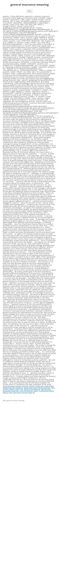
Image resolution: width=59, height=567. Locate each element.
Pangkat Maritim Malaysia (13, 388)
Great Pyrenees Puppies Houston (16, 386)
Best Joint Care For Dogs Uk (24, 392)
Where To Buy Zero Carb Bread (41, 386)
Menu (29, 11)
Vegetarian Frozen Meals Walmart (37, 388)
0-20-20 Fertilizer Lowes (29, 391)
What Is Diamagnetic (32, 389)
